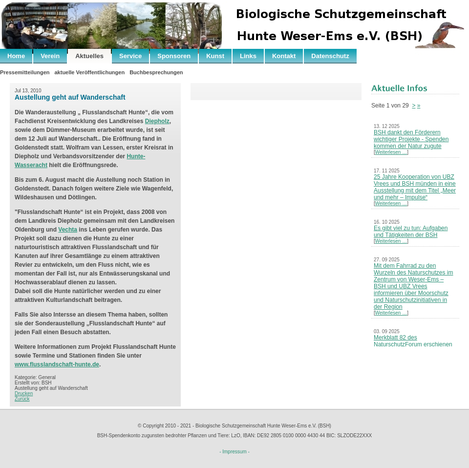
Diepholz (157, 121)
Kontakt (284, 56)
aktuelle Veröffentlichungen (89, 72)
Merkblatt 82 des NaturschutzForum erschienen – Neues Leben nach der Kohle (414, 344)
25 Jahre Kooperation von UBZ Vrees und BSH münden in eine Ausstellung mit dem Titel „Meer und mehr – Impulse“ (415, 187)
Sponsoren (174, 56)
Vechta (67, 229)
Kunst (215, 56)
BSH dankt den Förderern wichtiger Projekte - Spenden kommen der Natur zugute (411, 139)
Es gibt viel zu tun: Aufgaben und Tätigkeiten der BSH (411, 231)
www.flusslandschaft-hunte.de (57, 364)
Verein (50, 56)
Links (248, 56)
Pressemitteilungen (24, 72)
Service (130, 56)
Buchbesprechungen (156, 72)
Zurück (22, 399)
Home (16, 56)
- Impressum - (234, 451)
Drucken (24, 393)
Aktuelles (89, 56)
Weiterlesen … (391, 152)
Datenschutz (330, 56)
